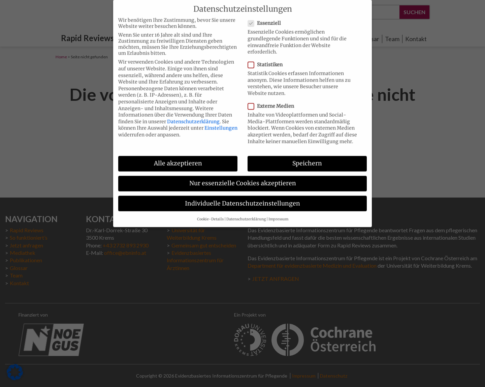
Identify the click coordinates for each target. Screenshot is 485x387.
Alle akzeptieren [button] (178, 158)
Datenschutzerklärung (193, 116)
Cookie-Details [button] (210, 213)
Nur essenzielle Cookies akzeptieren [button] (242, 178)
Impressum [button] (278, 213)
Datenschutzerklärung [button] (246, 213)
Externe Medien (273, 101)
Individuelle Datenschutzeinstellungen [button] (242, 198)
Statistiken (267, 59)
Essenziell (266, 18)
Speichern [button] (307, 158)
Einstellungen (220, 123)
